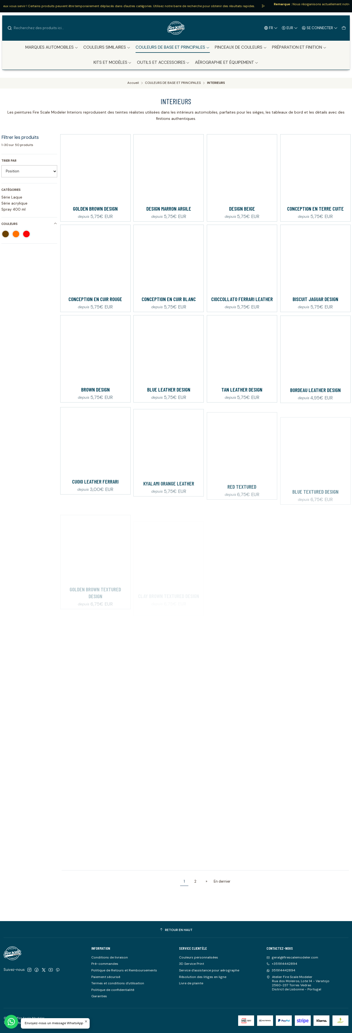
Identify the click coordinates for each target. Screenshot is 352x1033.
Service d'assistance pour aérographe (209, 970)
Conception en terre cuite (315, 208)
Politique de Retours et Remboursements (124, 970)
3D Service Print (191, 964)
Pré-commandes (104, 964)
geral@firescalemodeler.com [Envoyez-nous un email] (292, 957)
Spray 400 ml (13, 209)
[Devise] (289, 27)
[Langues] (271, 27)
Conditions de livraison (109, 957)
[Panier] (343, 27)
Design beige (242, 208)
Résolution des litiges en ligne (202, 977)
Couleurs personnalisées (198, 957)
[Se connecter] (320, 27)
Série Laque (11, 197)
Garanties (99, 996)
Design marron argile (168, 208)
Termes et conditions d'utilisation (117, 983)
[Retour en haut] (176, 930)
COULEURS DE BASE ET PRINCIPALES (173, 83)
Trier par (8, 160)
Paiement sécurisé (105, 977)
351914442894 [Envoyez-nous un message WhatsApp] (280, 970)
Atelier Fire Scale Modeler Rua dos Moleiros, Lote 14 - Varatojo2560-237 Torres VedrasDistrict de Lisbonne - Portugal (297, 983)
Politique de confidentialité (112, 990)
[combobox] (35, 28)
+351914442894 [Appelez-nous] (281, 964)
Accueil (133, 83)
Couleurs (29, 224)
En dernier (222, 881)
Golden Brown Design (95, 208)
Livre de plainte (191, 983)
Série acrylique (14, 203)
